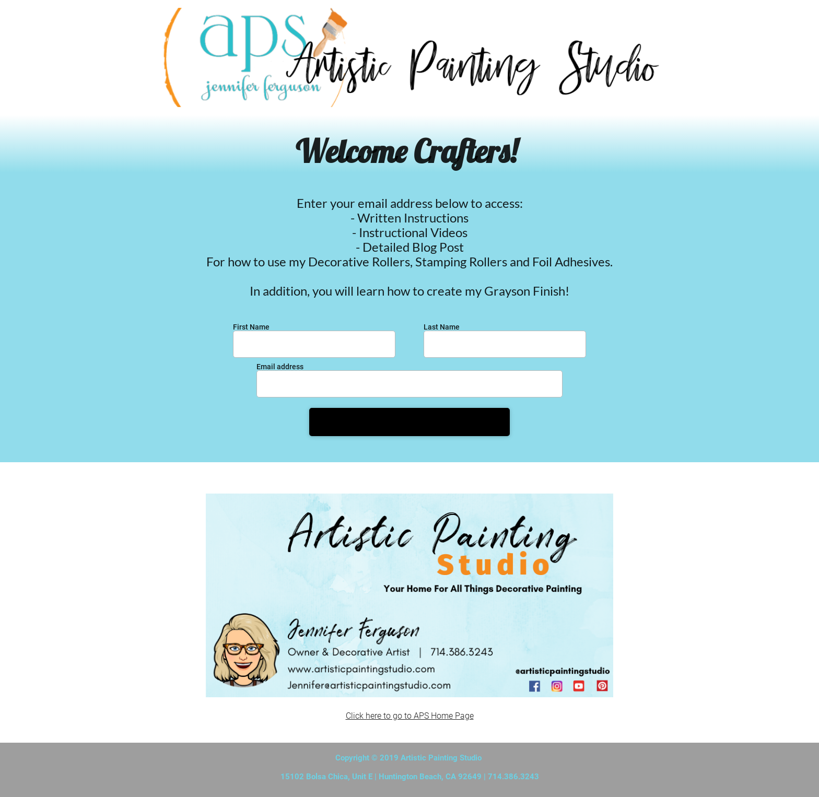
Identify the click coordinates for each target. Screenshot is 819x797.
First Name (251, 327)
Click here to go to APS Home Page (410, 716)
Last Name (442, 327)
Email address (279, 366)
